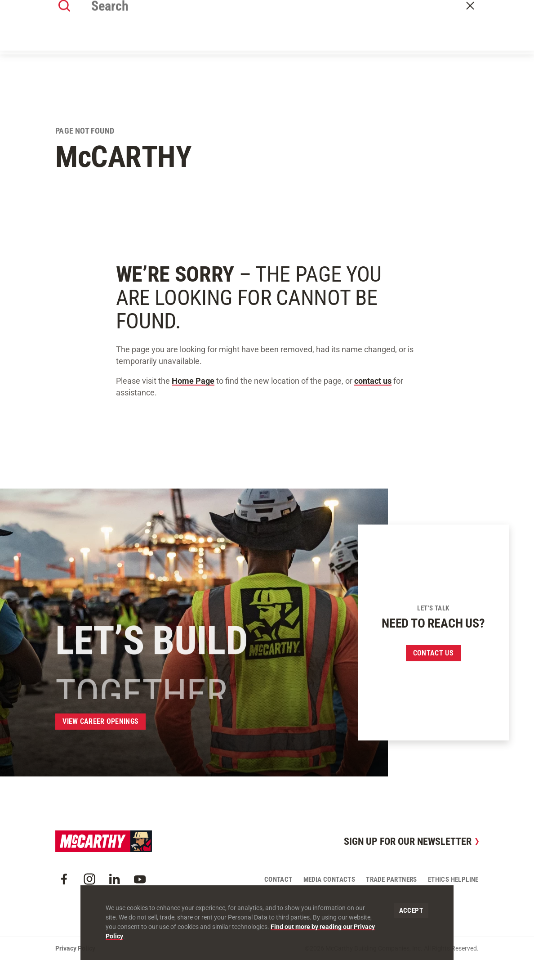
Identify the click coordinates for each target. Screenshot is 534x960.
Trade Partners (391, 879)
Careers (374, 32)
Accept (411, 910)
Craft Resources (450, 10)
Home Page (193, 381)
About (166, 32)
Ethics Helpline (453, 879)
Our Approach (252, 32)
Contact (463, 33)
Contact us (433, 653)
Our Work (203, 32)
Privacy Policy (75, 948)
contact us (373, 381)
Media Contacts (329, 879)
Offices (299, 32)
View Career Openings (100, 721)
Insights (336, 32)
